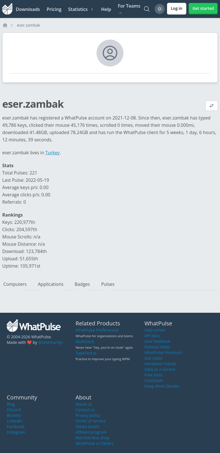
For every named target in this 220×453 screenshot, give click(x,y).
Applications (50, 284)
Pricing (54, 9)
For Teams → (129, 9)
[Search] (146, 9)
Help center (155, 330)
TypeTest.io (85, 353)
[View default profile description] (211, 106)
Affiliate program (90, 432)
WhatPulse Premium (163, 352)
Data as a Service (160, 369)
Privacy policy (87, 415)
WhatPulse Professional (96, 330)
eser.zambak (28, 25)
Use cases (153, 358)
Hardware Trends (160, 363)
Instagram (16, 432)
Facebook (15, 426)
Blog (11, 404)
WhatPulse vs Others (94, 443)
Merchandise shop (92, 437)
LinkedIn (14, 421)
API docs (152, 335)
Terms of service (90, 421)
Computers (15, 284)
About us (83, 404)
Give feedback (157, 341)
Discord (14, 409)
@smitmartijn (50, 342)
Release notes (157, 346)
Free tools (153, 375)
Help (106, 9)
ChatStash (154, 380)
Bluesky (14, 415)
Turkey (52, 153)
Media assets (87, 426)
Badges (82, 284)
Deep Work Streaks (162, 386)
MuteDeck (84, 341)
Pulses (107, 284)
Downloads (28, 9)
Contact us (85, 409)
